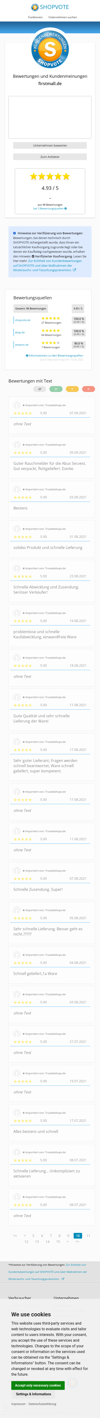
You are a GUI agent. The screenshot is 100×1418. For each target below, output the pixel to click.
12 (26, 1241)
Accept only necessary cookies (38, 1385)
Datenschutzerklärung (42, 1404)
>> (77, 1241)
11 (88, 1235)
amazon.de (21, 344)
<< (15, 1235)
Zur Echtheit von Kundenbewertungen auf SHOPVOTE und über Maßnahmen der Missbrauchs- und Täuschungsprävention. (47, 265)
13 (37, 1241)
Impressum (18, 1404)
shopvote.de (22, 320)
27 (39, 389)
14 (47, 1241)
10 (78, 1235)
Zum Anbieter (50, 157)
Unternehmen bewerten (50, 145)
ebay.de (20, 332)
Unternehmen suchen (62, 17)
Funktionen (35, 17)
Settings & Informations (33, 1394)
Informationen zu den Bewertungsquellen (54, 355)
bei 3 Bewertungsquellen (50, 208)
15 (58, 1241)
